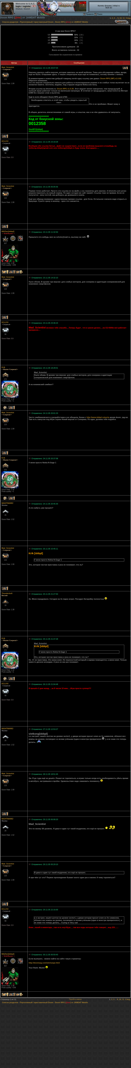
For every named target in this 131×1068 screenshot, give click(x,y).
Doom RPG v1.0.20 (65, 89)
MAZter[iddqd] (8, 231)
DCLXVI (5, 141)
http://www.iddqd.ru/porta (98, 417)
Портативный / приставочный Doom (37, 22)
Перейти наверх (75, 999)
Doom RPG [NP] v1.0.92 (110, 78)
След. (128, 18)
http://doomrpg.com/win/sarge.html (44, 963)
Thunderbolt (7, 593)
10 (120, 18)
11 (124, 18)
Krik (3, 367)
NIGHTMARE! (7, 503)
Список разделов (10, 22)
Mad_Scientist (8, 67)
